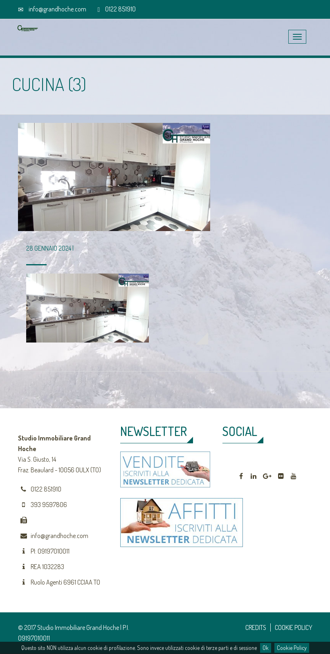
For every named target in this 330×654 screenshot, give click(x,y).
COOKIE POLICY (293, 627)
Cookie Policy (292, 647)
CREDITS (255, 627)
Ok (266, 647)
